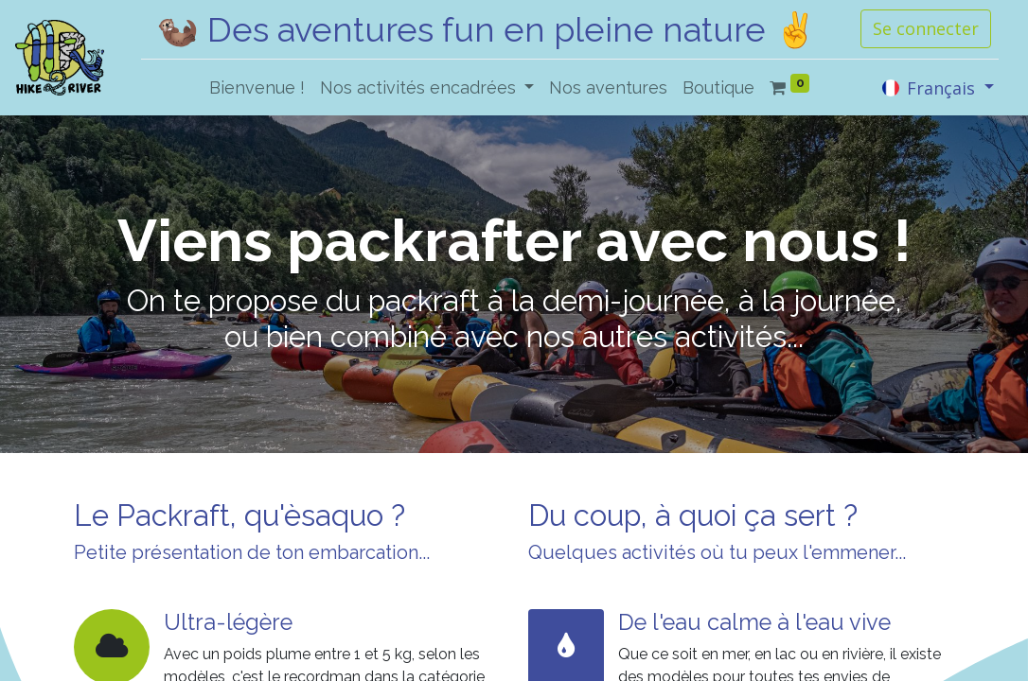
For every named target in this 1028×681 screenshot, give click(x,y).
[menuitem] (257, 87)
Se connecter (926, 28)
